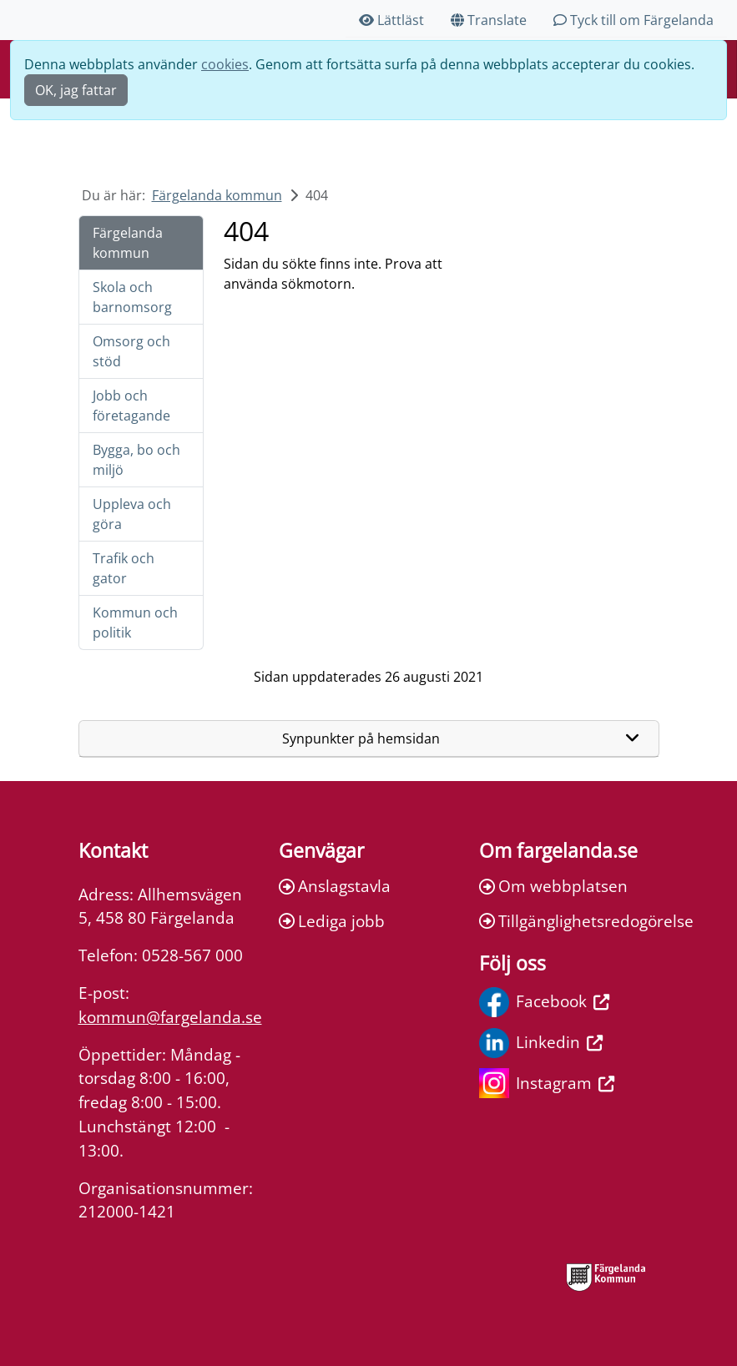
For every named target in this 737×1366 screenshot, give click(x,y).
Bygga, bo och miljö (136, 460)
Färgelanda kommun (217, 195)
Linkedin (541, 1043)
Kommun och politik (135, 622)
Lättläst (391, 20)
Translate (489, 20)
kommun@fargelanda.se (170, 1017)
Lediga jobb (332, 921)
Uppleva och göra (132, 514)
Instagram (546, 1083)
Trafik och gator (123, 568)
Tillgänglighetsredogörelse (569, 921)
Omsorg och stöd (131, 351)
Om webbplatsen (553, 886)
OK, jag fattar (76, 90)
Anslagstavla (335, 886)
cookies (225, 64)
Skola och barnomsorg (132, 297)
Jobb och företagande (131, 405)
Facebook (544, 1002)
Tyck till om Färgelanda (633, 20)
